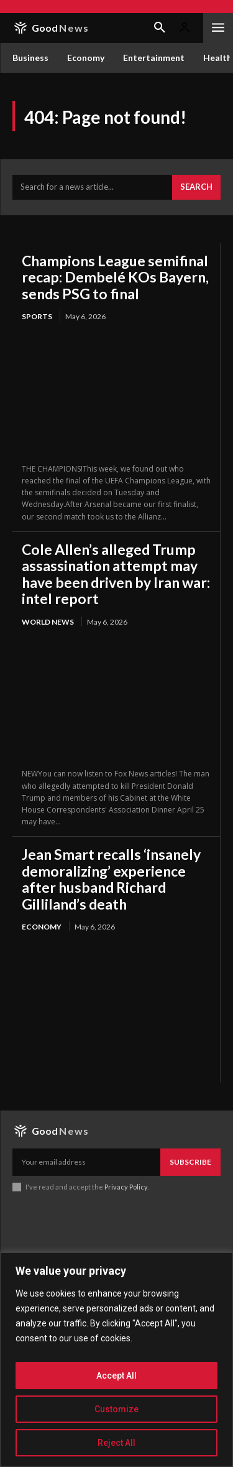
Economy (42, 926)
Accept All (116, 1376)
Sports (37, 316)
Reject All (116, 1443)
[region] (116, 1359)
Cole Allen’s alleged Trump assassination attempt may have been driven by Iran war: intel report (116, 574)
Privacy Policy (125, 1187)
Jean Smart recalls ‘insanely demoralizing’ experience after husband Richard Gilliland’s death (111, 878)
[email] (86, 1162)
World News (48, 621)
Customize (116, 1409)
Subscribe (190, 1162)
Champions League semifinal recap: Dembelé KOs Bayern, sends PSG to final (115, 277)
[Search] (196, 187)
